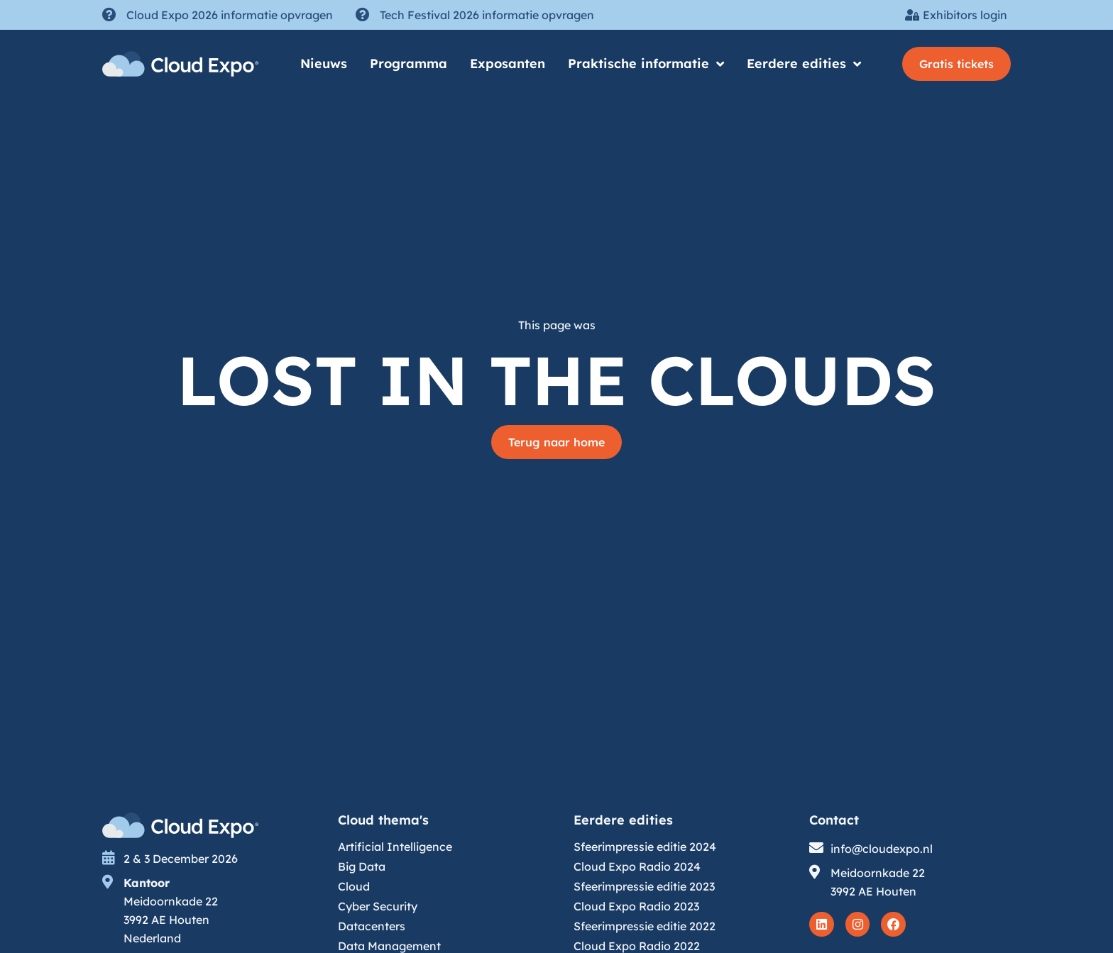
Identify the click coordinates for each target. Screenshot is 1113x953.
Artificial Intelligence (395, 846)
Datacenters (371, 926)
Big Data (361, 866)
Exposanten (507, 63)
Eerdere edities (804, 64)
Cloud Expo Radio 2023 (636, 906)
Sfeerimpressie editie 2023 (644, 886)
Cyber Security (377, 906)
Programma (408, 63)
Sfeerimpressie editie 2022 (645, 926)
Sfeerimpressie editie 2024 (645, 846)
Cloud (354, 886)
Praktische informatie (646, 64)
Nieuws (323, 63)
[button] (956, 64)
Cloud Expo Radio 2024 (637, 866)
